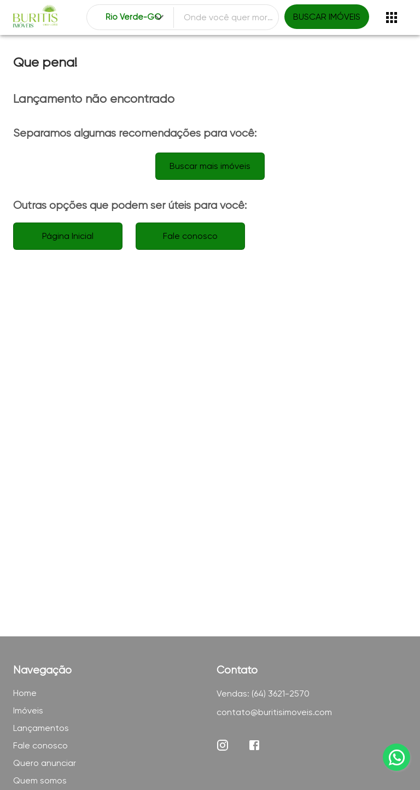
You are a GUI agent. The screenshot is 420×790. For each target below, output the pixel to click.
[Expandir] (159, 17)
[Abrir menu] (391, 17)
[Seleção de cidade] (136, 17)
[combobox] (135, 17)
